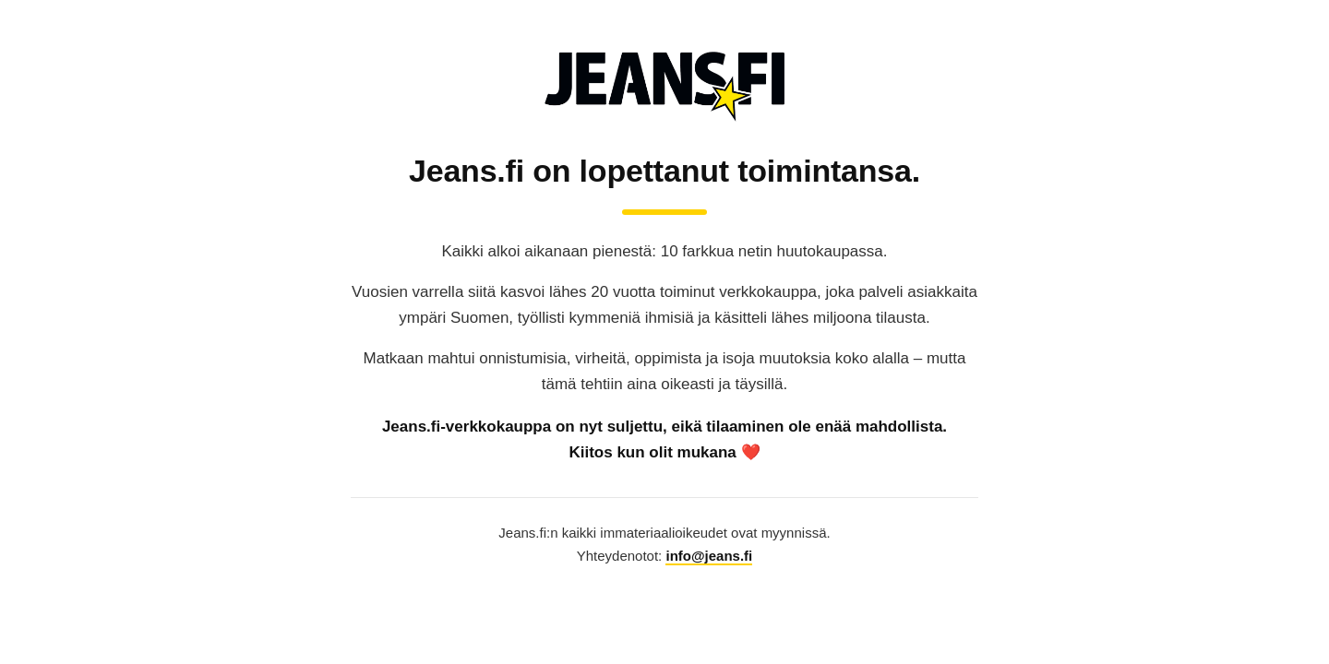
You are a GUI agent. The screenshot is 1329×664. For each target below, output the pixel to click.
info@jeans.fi (708, 555)
